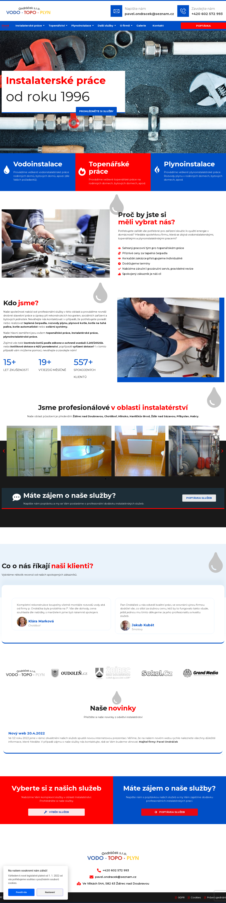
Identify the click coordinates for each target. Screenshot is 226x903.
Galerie (141, 25)
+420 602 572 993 (207, 14)
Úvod (5, 25)
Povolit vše (21, 892)
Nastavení (50, 892)
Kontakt (158, 25)
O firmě (125, 25)
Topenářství (57, 25)
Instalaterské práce (30, 25)
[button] (4, 451)
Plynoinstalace (82, 25)
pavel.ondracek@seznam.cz (149, 14)
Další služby (106, 25)
